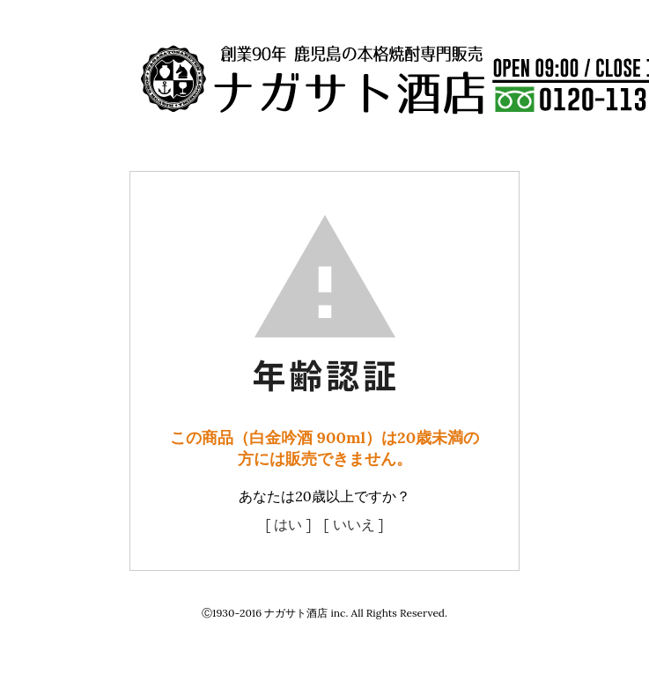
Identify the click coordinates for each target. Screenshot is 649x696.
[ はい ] (288, 524)
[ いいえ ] (354, 524)
